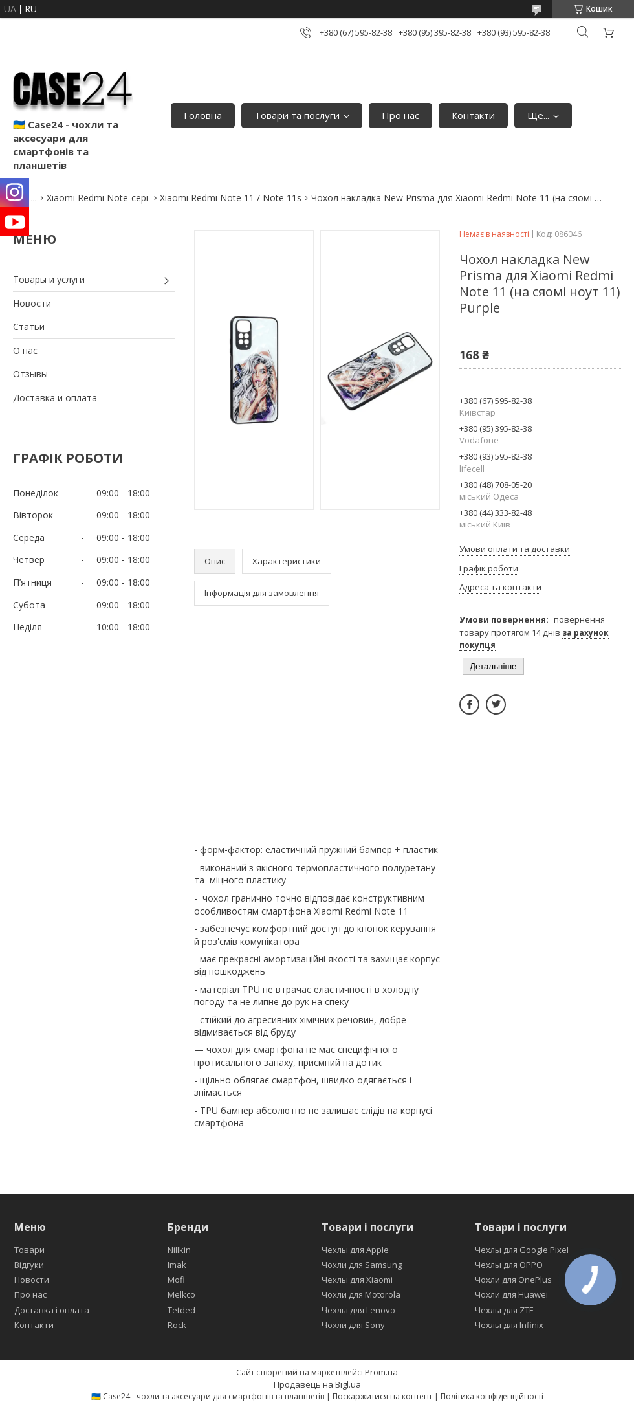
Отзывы (30, 374)
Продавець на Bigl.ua (317, 1384)
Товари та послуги (297, 115)
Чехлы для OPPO (509, 1264)
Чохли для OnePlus (513, 1279)
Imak (177, 1264)
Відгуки (29, 1264)
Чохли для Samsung (362, 1264)
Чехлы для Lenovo (358, 1310)
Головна (203, 115)
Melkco (181, 1294)
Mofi (176, 1279)
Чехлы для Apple (355, 1250)
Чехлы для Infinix (509, 1325)
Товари (29, 1250)
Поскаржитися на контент (382, 1396)
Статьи (29, 326)
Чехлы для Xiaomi (357, 1279)
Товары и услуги (49, 279)
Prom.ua (381, 1372)
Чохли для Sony (353, 1325)
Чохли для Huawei (511, 1294)
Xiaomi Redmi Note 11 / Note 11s (230, 198)
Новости (32, 303)
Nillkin (179, 1250)
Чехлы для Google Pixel (522, 1250)
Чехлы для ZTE (504, 1310)
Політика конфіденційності (492, 1396)
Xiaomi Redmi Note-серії (99, 198)
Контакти (473, 115)
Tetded (181, 1310)
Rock (177, 1325)
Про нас (400, 115)
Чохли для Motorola (361, 1294)
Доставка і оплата (51, 1310)
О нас (25, 350)
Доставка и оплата (55, 398)
